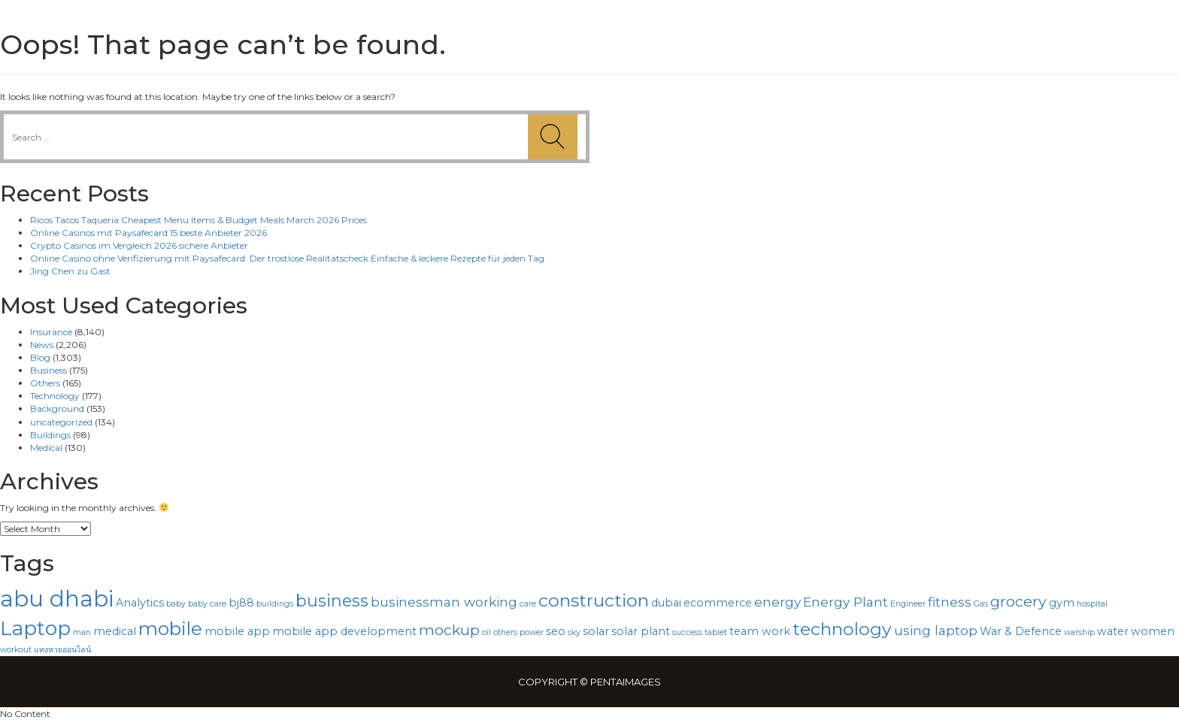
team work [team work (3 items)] (759, 631)
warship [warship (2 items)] (1079, 632)
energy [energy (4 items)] (777, 602)
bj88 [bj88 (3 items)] (241, 603)
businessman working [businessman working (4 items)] (444, 602)
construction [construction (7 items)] (593, 600)
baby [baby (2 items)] (176, 604)
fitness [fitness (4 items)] (949, 602)
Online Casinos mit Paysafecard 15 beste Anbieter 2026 (148, 232)
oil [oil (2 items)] (486, 632)
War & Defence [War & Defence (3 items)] (1021, 631)
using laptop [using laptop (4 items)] (935, 630)
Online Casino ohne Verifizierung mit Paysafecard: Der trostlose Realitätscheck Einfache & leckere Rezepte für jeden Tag (287, 258)
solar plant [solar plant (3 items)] (640, 631)
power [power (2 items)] (532, 632)
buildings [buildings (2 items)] (274, 604)
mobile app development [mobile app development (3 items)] (344, 631)
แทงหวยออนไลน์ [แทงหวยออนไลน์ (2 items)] (62, 650)
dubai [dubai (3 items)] (666, 603)
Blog (40, 357)
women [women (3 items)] (1152, 631)
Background (57, 408)
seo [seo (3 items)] (555, 631)
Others (45, 383)
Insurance (51, 331)
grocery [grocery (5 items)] (1018, 601)
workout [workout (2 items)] (16, 650)
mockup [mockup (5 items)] (449, 630)
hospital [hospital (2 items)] (1092, 604)
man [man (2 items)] (82, 632)
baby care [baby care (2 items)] (207, 604)
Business (48, 370)
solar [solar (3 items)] (596, 631)
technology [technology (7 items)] (842, 629)
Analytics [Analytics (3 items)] (140, 603)
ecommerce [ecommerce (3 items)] (717, 603)
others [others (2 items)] (505, 632)
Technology (55, 395)
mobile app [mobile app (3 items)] (237, 631)
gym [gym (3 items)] (1061, 603)
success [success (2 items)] (687, 632)
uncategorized (61, 422)
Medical (46, 447)
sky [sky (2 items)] (574, 632)
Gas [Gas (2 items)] (981, 604)
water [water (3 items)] (1113, 631)
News (41, 344)
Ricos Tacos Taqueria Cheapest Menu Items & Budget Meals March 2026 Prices (198, 219)
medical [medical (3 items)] (114, 631)
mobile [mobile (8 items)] (170, 628)
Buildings (50, 434)
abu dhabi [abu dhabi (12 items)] (57, 598)
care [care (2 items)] (528, 604)
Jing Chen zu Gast (70, 271)
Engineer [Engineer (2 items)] (908, 604)
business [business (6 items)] (332, 600)
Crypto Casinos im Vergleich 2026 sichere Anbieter (139, 245)
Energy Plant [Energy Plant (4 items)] (845, 602)
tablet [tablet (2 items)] (716, 632)
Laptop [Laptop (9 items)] (35, 628)
